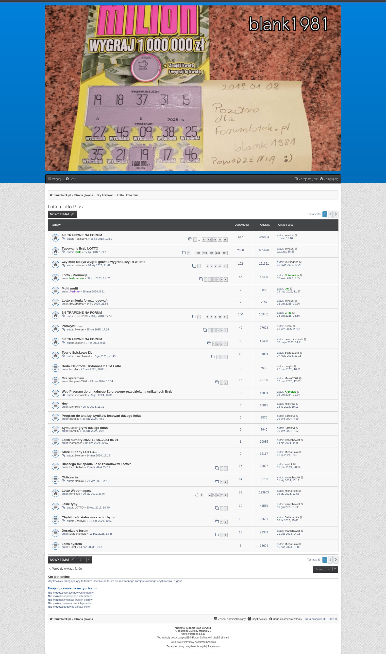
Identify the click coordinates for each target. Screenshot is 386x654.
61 (204, 239)
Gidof (72, 546)
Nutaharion (76, 278)
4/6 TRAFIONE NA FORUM (82, 235)
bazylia (73, 369)
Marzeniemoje (77, 533)
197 (198, 252)
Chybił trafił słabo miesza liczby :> (88, 517)
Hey (65, 403)
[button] (336, 214)
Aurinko (74, 291)
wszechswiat (82, 356)
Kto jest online (59, 576)
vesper (79, 342)
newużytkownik (294, 339)
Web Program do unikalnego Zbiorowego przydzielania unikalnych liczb (117, 391)
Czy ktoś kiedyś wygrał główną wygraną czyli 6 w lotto (104, 262)
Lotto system (72, 544)
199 (211, 252)
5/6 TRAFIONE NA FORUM (82, 312)
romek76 (74, 493)
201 (224, 252)
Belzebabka (76, 303)
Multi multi (70, 288)
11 (225, 266)
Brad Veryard (203, 628)
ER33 (78, 252)
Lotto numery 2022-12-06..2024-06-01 (90, 440)
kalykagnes (291, 261)
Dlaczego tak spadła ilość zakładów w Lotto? (96, 464)
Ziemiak (79, 480)
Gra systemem (73, 378)
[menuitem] (70, 179)
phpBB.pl (211, 642)
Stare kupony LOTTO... (79, 452)
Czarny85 (80, 520)
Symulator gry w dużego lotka (85, 428)
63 (214, 239)
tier (287, 288)
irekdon (289, 235)
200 (218, 252)
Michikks (74, 406)
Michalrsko (291, 452)
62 (209, 239)
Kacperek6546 (78, 381)
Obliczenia (70, 477)
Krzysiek (290, 391)
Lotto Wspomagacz (77, 490)
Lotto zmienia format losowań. (85, 300)
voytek (289, 464)
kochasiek (81, 395)
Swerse (79, 329)
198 (205, 252)
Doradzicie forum (75, 530)
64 (220, 239)
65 (225, 239)
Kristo (288, 326)
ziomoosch (76, 442)
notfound (80, 265)
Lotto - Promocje (75, 275)
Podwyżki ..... (72, 326)
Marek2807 (291, 378)
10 (220, 266)
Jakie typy (70, 504)
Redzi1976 (81, 238)
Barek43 (74, 418)
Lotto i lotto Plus (65, 206)
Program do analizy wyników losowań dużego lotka (101, 416)
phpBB (186, 637)
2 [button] (330, 214)
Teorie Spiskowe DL (77, 352)
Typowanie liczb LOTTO (80, 248)
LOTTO (79, 507)
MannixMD (205, 631)
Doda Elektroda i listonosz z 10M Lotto (91, 366)
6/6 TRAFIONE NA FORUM (82, 339)
